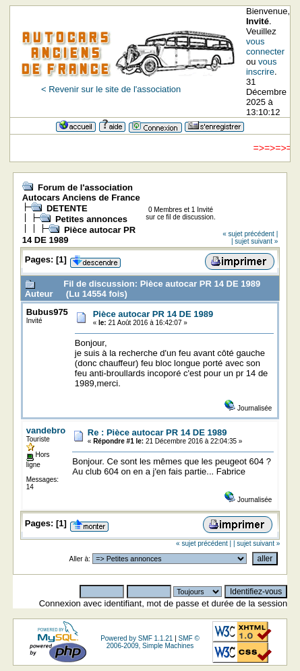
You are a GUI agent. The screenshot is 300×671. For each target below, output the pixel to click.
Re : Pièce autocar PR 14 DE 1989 (157, 432)
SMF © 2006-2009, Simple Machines (153, 642)
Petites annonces (91, 219)
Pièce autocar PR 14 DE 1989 (153, 314)
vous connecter (265, 46)
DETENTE (67, 208)
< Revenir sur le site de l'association (111, 89)
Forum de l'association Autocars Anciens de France (81, 192)
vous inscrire (261, 67)
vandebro (46, 430)
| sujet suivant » (254, 241)
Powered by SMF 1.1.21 (136, 638)
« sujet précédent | (250, 234)
